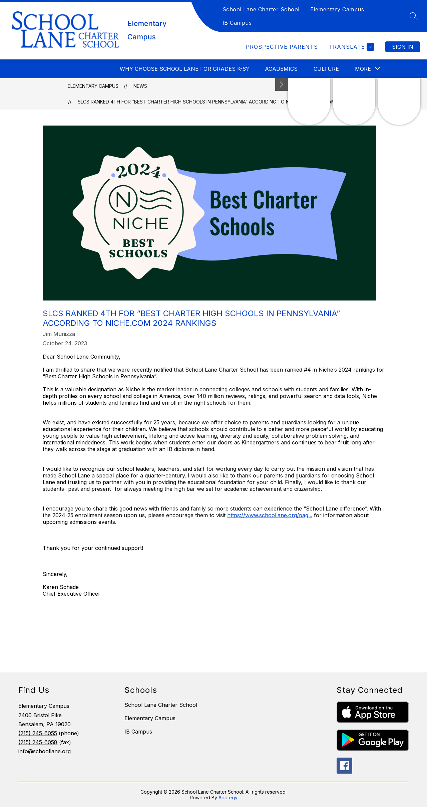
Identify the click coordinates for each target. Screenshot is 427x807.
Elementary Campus (337, 9)
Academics (281, 68)
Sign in (402, 46)
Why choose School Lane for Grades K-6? (184, 68)
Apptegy (228, 797)
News (140, 86)
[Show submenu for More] (363, 69)
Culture (326, 68)
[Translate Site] (350, 47)
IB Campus (237, 22)
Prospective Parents (282, 46)
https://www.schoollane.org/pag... (269, 515)
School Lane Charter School (261, 9)
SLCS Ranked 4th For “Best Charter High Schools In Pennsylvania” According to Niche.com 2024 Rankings (213, 102)
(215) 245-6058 (37, 742)
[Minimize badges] (281, 84)
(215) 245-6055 (37, 733)
